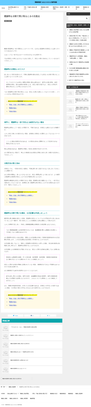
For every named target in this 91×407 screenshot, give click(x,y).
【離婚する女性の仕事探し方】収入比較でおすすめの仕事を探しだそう (79, 45)
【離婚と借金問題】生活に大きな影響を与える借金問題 (79, 31)
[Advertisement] (32, 35)
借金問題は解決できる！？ (13, 8)
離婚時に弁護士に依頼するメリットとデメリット (22, 335)
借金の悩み (12, 111)
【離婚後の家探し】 (44, 8)
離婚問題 (32, 398)
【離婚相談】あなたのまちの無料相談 (45, 2)
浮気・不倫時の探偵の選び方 (30, 8)
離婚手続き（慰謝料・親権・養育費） (61, 8)
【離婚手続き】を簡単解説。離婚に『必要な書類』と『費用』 (78, 57)
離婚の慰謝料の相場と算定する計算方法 (20, 343)
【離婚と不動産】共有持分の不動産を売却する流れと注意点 (82, 109)
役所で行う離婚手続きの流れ (76, 80)
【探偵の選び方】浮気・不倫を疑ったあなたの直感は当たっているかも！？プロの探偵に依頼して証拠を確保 (79, 38)
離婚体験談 (63, 393)
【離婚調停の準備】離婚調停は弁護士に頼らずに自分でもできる (79, 75)
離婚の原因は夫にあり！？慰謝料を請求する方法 (22, 351)
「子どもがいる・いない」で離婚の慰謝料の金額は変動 (24, 327)
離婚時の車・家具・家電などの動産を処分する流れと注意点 (82, 101)
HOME (3, 393)
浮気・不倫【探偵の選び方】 (40, 393)
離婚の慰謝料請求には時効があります (19, 360)
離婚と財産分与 (14, 398)
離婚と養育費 (24, 398)
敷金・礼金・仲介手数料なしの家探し (21, 104)
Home (3, 8)
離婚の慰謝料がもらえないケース (18, 368)
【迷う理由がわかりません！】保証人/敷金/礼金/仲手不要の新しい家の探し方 (81, 117)
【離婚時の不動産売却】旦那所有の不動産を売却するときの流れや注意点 (82, 92)
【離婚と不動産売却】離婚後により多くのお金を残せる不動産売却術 (79, 51)
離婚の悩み (12, 108)
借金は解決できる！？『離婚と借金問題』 (18, 393)
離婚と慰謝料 (8, 21)
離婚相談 (77, 8)
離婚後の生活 (86, 8)
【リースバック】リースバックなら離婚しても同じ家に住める (82, 125)
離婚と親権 (4, 398)
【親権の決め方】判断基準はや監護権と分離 (79, 63)
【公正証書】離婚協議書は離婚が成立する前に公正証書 (79, 69)
